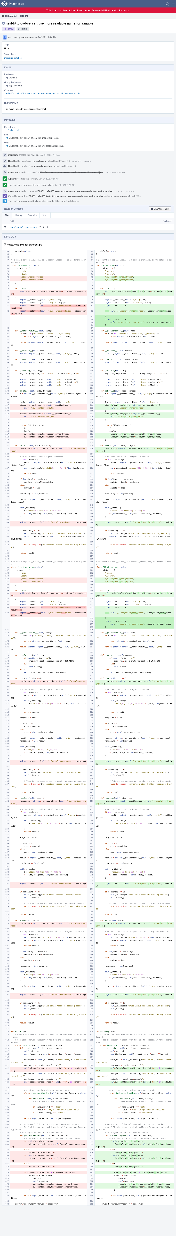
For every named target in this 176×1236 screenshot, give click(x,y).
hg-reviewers (15, 85)
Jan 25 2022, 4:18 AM (124, 191)
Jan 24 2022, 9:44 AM (50, 154)
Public (24, 28)
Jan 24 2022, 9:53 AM (49, 178)
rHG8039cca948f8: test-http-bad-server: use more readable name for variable (43, 93)
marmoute (26, 37)
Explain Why (135, 196)
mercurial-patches (13, 57)
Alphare (13, 77)
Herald (11, 161)
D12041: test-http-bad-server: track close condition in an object (71, 172)
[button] (173, 3)
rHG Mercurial (12, 130)
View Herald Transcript (59, 161)
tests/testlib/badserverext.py (24, 227)
